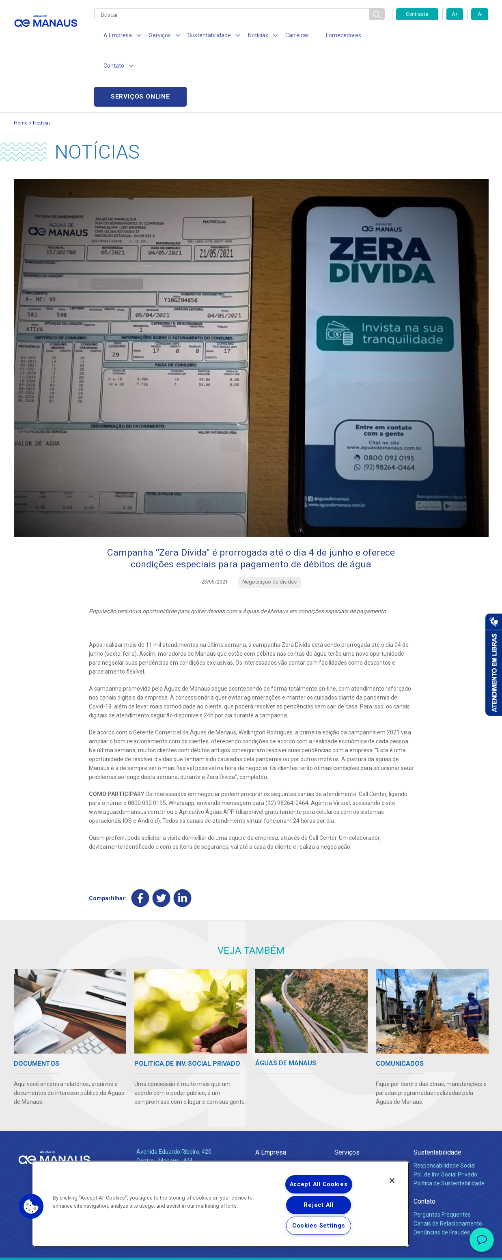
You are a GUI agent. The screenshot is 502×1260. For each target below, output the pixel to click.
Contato (424, 1143)
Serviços (347, 1094)
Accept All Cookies (319, 1184)
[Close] (392, 1180)
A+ (455, 14)
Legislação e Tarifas (360, 1125)
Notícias (42, 63)
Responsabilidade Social (445, 1107)
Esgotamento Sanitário (364, 1116)
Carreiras (283, 36)
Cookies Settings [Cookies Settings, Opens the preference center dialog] (318, 1225)
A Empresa (270, 1094)
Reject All (318, 1205)
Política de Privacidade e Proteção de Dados (251, 1248)
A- (480, 14)
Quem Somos (273, 1107)
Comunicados (273, 1147)
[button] (31, 1206)
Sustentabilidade (437, 1094)
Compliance (270, 1116)
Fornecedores (326, 36)
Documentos (350, 1134)
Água (341, 1107)
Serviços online (442, 37)
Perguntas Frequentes (442, 1156)
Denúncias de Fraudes (442, 1174)
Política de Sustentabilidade (449, 1125)
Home (21, 63)
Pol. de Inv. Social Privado (445, 1116)
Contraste (417, 14)
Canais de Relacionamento (448, 1165)
